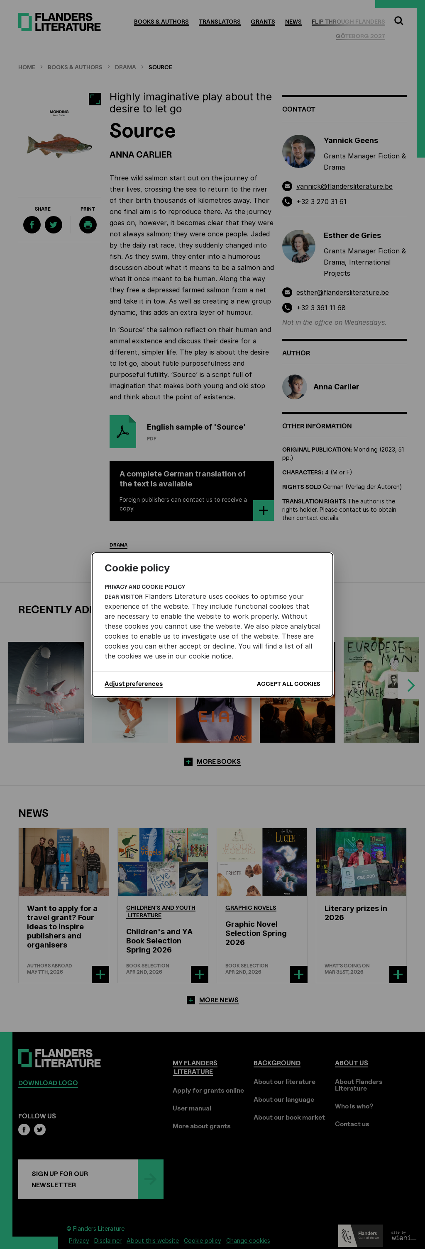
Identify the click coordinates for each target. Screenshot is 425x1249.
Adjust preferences (134, 684)
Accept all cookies (288, 683)
